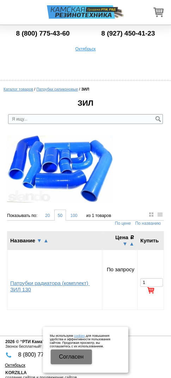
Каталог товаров (18, 89)
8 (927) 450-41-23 (128, 33)
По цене (123, 223)
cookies (79, 335)
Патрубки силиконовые (57, 89)
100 (73, 215)
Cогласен (71, 357)
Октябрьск (85, 49)
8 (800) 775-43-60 (43, 33)
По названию (148, 223)
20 (47, 215)
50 (60, 215)
